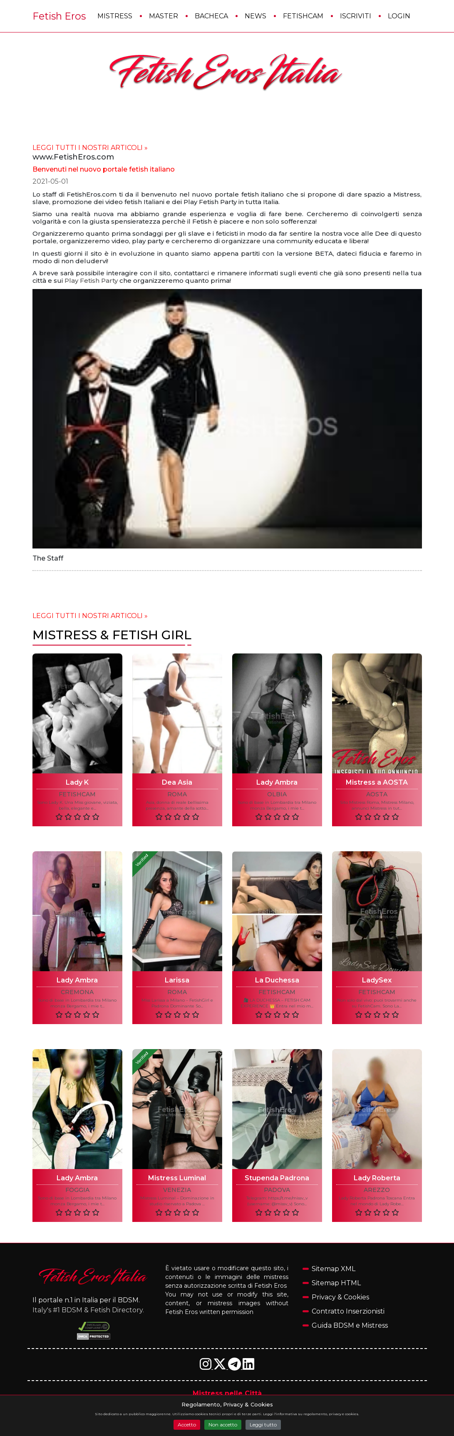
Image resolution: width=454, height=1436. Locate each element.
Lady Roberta (377, 1178)
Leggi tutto (263, 1424)
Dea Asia (177, 782)
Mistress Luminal (177, 1178)
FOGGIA (77, 1190)
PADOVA (277, 1190)
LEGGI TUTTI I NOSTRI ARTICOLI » (90, 148)
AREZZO (377, 1190)
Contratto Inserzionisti (348, 1311)
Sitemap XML (333, 1269)
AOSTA (376, 794)
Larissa (177, 980)
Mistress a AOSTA (377, 782)
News (255, 16)
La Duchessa (277, 980)
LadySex (377, 980)
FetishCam (303, 16)
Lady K (77, 782)
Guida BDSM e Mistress (350, 1325)
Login (399, 16)
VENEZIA (177, 1190)
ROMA (177, 794)
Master (163, 16)
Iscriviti (355, 16)
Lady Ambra (277, 782)
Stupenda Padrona (277, 1178)
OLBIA (277, 794)
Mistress (114, 16)
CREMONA (77, 992)
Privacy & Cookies (340, 1297)
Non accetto (222, 1424)
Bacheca (211, 16)
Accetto (187, 1424)
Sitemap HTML (336, 1283)
